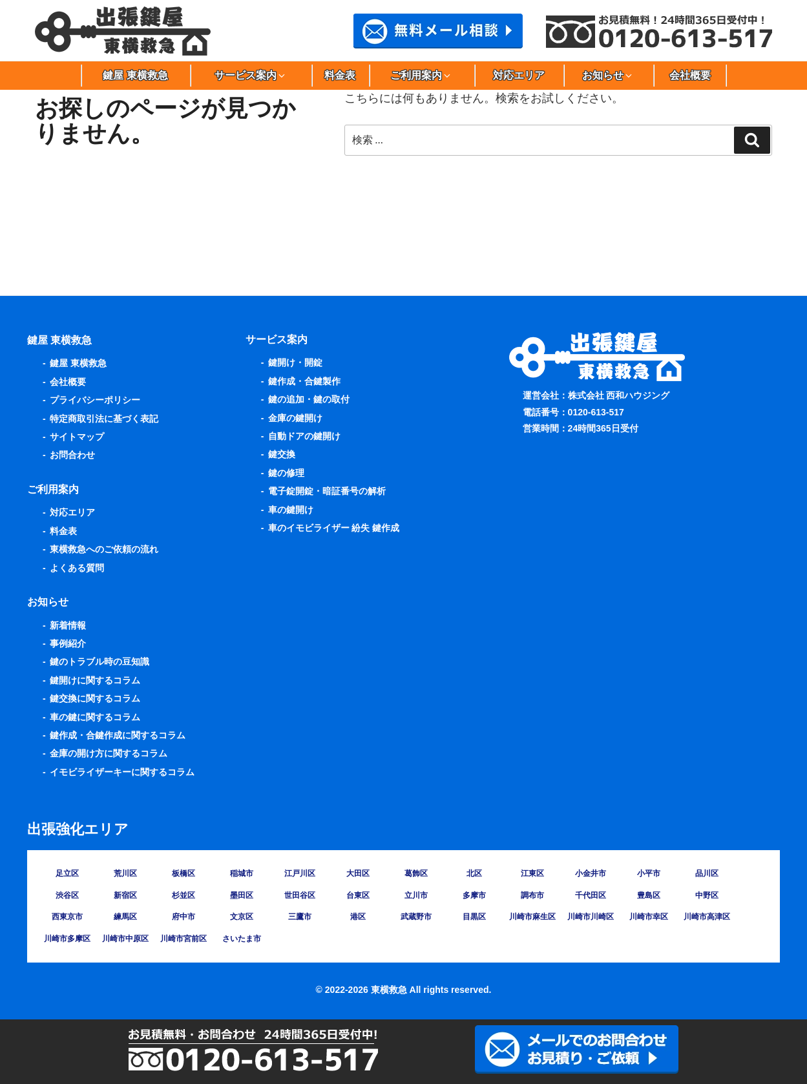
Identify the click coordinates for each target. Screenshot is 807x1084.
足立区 (67, 873)
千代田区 (590, 895)
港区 (358, 916)
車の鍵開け (290, 510)
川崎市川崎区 (590, 916)
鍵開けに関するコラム (95, 680)
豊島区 (648, 895)
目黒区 (474, 916)
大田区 (358, 873)
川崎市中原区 (125, 938)
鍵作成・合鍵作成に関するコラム (117, 735)
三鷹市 (299, 916)
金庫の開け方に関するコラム (108, 753)
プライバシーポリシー (95, 400)
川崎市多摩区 (67, 938)
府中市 (183, 916)
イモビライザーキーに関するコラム (122, 772)
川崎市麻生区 (532, 916)
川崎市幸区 (648, 916)
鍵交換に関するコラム (95, 698)
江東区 (532, 873)
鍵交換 (281, 454)
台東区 (358, 895)
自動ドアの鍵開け (304, 436)
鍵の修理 (286, 473)
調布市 (532, 895)
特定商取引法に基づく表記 (104, 418)
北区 (474, 873)
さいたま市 (241, 938)
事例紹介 (68, 643)
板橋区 (183, 873)
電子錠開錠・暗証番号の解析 (327, 491)
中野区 (706, 895)
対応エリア (519, 75)
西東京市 (67, 916)
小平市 (648, 873)
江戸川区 (299, 873)
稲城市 (241, 873)
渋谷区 (67, 895)
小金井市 (590, 873)
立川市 (416, 895)
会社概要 (690, 75)
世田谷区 (299, 895)
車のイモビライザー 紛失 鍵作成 (334, 528)
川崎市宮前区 (183, 938)
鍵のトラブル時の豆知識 (99, 661)
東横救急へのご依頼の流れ (104, 549)
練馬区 (125, 916)
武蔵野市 (416, 916)
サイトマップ (77, 437)
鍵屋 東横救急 (135, 75)
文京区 (241, 916)
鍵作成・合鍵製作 (304, 381)
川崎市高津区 (707, 916)
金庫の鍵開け (295, 418)
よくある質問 (77, 568)
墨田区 (241, 895)
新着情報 (68, 625)
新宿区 (125, 895)
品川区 (706, 873)
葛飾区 (416, 873)
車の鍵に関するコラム (95, 717)
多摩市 (474, 895)
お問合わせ (72, 455)
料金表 (339, 75)
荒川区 (125, 873)
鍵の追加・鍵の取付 (309, 399)
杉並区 (183, 895)
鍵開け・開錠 (295, 362)
